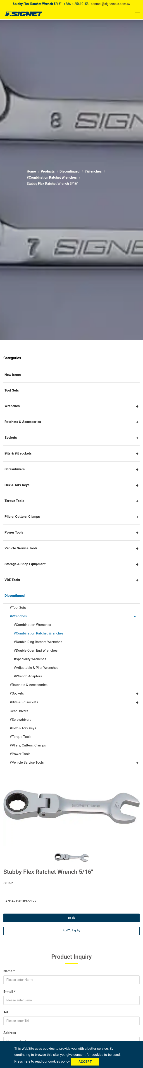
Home (32, 171)
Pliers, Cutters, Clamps (22, 517)
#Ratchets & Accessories (29, 685)
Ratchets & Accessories (23, 422)
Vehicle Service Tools (21, 548)
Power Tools (14, 532)
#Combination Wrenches (32, 625)
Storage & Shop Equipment (25, 564)
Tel (5, 1012)
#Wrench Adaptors (28, 676)
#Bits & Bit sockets (24, 702)
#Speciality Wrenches (30, 659)
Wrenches (12, 406)
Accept (85, 1061)
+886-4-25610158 (76, 4)
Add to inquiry (71, 930)
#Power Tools (20, 754)
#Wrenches (93, 171)
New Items (13, 375)
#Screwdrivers (20, 720)
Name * (9, 971)
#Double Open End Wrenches (35, 650)
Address (9, 1033)
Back (71, 917)
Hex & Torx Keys (17, 485)
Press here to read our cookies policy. (42, 1061)
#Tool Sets (18, 608)
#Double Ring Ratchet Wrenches (38, 642)
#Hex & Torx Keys (23, 728)
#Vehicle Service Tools (27, 762)
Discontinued (70, 171)
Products (48, 171)
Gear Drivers (19, 711)
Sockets (11, 438)
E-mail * (9, 992)
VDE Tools (12, 580)
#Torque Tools (20, 737)
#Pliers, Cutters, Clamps (28, 745)
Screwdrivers (15, 469)
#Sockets (17, 693)
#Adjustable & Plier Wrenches (36, 668)
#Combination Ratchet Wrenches (52, 177)
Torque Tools (14, 501)
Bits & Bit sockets (18, 453)
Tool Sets (12, 390)
